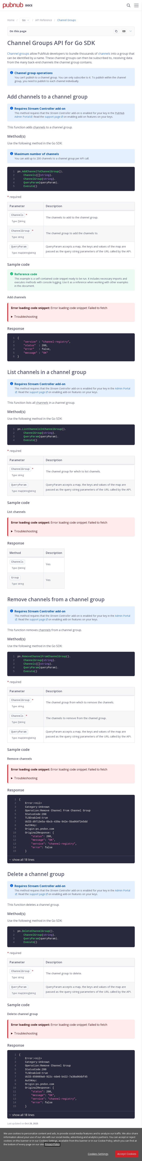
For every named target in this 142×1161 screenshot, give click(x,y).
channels (104, 54)
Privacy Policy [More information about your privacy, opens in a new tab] (52, 1144)
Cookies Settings (98, 1154)
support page (52, 116)
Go (25, 20)
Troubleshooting (25, 317)
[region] (71, 1144)
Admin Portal (22, 116)
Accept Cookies (126, 1154)
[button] (71, 31)
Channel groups (18, 54)
